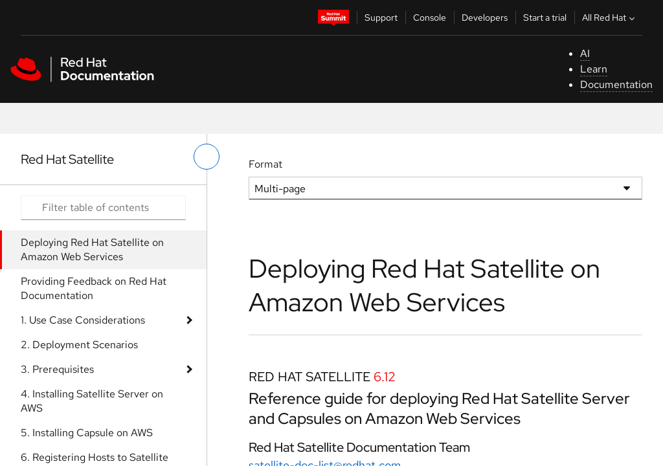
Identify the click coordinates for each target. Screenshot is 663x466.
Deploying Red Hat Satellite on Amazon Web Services (92, 249)
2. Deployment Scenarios (79, 344)
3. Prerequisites (57, 369)
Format (265, 164)
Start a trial (545, 17)
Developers (485, 17)
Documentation (616, 84)
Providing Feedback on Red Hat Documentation (93, 288)
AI (585, 53)
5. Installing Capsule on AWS (87, 432)
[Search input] (103, 207)
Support (381, 17)
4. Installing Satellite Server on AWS (92, 401)
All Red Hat (610, 17)
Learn (593, 69)
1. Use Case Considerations (83, 320)
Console (429, 17)
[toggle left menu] (206, 157)
